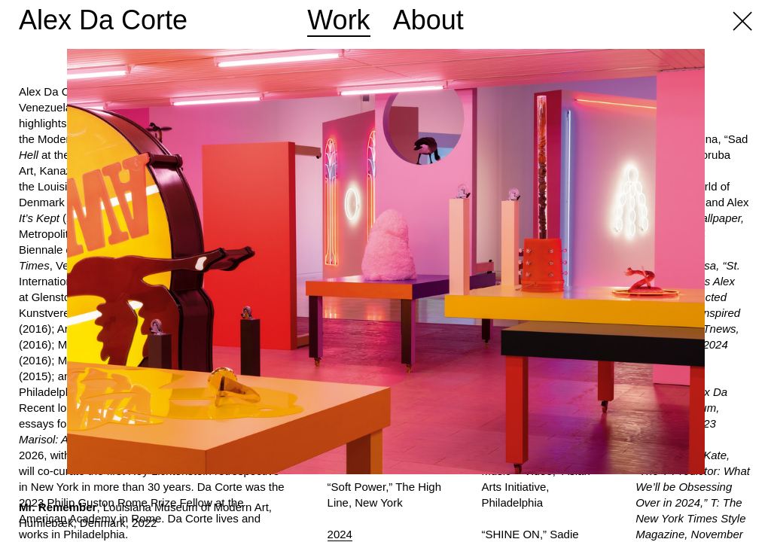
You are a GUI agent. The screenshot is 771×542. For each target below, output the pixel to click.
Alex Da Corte (103, 20)
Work (338, 20)
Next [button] (578, 258)
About (428, 20)
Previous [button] (193, 258)
